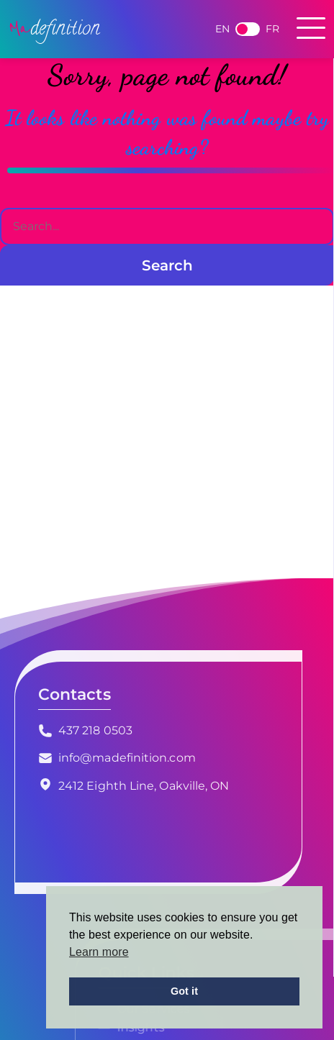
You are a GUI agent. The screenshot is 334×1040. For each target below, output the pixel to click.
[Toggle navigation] (311, 29)
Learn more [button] (99, 952)
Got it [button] (184, 991)
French (247, 29)
